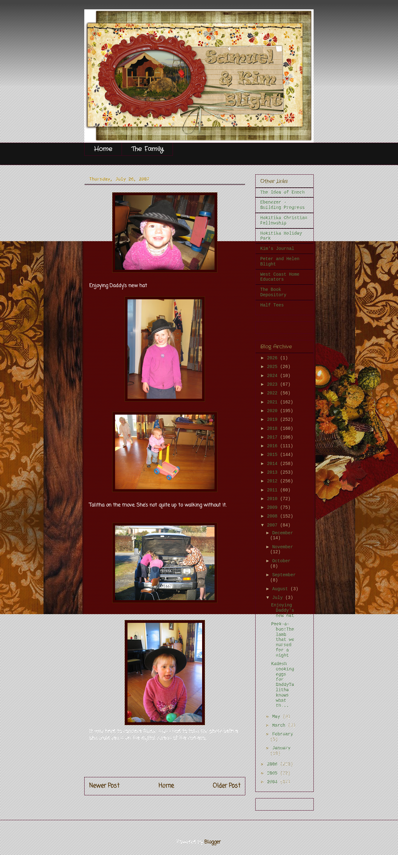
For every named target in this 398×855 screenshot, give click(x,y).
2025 (273, 366)
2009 (273, 507)
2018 (273, 428)
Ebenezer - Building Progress (282, 205)
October (281, 561)
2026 (273, 358)
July (278, 597)
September (284, 574)
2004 (273, 781)
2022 (273, 393)
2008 (273, 516)
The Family (147, 149)
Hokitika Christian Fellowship (283, 220)
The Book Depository (273, 292)
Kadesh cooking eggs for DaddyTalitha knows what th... (282, 684)
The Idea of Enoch (282, 192)
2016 (273, 446)
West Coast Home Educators (279, 277)
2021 (273, 402)
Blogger (212, 842)
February (282, 734)
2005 (273, 773)
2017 (273, 437)
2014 (273, 463)
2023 (273, 384)
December (282, 533)
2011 (273, 490)
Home (103, 149)
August (281, 588)
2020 (273, 410)
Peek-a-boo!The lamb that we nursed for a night (282, 640)
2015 (273, 454)
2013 (273, 472)
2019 (273, 419)
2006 (273, 764)
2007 (273, 525)
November (282, 547)
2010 (273, 498)
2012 (273, 481)
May (277, 716)
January (281, 748)
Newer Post (104, 785)
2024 (273, 375)
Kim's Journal (277, 248)
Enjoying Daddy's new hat (282, 610)
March (280, 725)
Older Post (226, 785)
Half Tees (272, 305)
